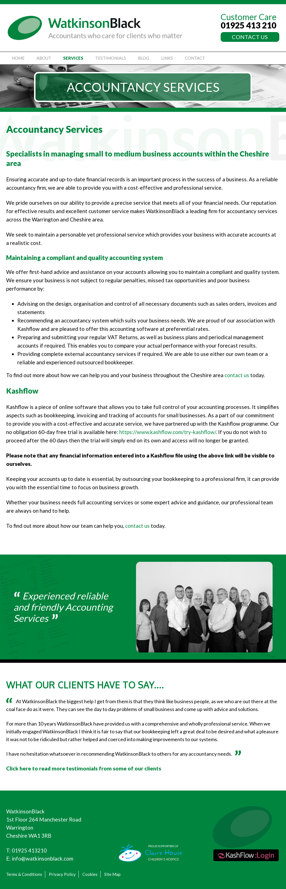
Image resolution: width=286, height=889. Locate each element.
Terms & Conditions (24, 874)
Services (73, 58)
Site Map (112, 874)
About (44, 58)
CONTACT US (250, 36)
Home (18, 58)
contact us (237, 375)
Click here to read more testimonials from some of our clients (83, 768)
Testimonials (110, 58)
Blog (143, 58)
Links (167, 58)
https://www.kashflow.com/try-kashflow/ (167, 432)
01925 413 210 (248, 25)
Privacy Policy (62, 874)
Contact (195, 58)
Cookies (89, 874)
